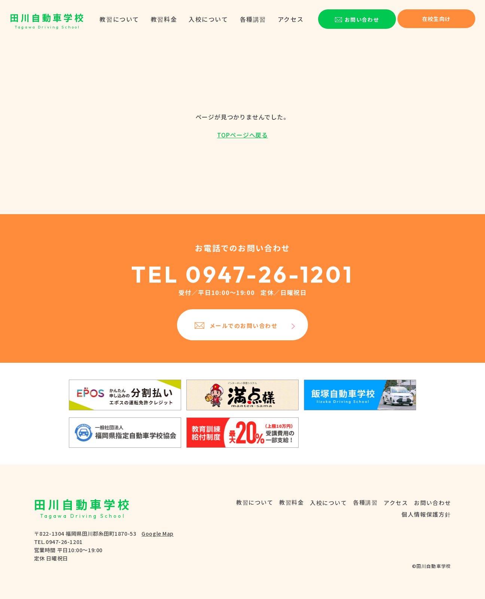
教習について (119, 19)
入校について (208, 19)
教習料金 (164, 19)
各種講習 (253, 19)
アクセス (290, 19)
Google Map (157, 533)
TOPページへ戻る (242, 134)
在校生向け (436, 18)
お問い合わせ (432, 503)
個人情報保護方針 (426, 514)
